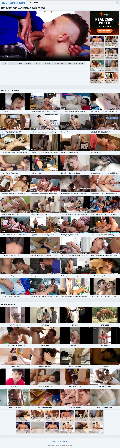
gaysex (56, 63)
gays (82, 63)
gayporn (28, 63)
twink (12, 63)
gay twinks (73, 63)
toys (64, 63)
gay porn (47, 63)
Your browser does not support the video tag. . (45, 36)
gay (5, 63)
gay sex (38, 63)
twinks (20, 63)
